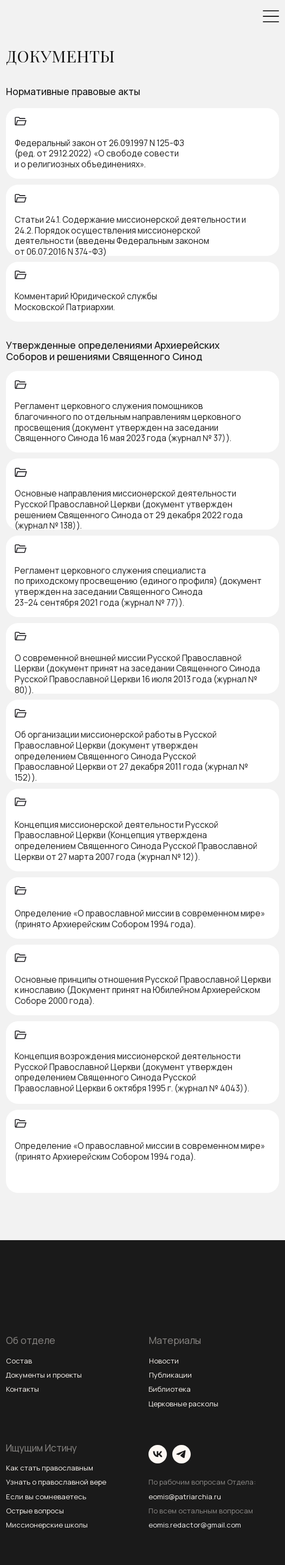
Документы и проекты (43, 1375)
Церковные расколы (183, 1404)
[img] (271, 16)
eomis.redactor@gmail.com (194, 1525)
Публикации (170, 1375)
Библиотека (169, 1389)
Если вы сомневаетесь (46, 1496)
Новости (164, 1361)
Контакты (22, 1389)
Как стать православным (49, 1468)
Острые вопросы (35, 1511)
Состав (19, 1361)
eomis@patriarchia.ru (184, 1496)
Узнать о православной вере (56, 1482)
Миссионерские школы (47, 1525)
